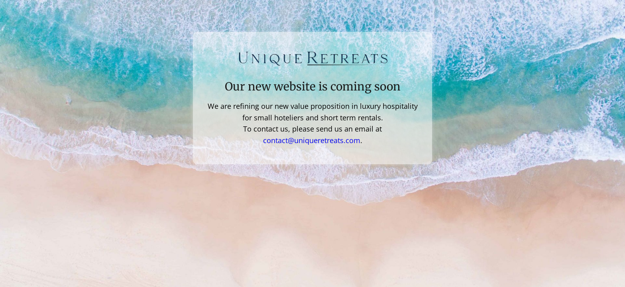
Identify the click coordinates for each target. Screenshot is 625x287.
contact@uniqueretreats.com (311, 140)
